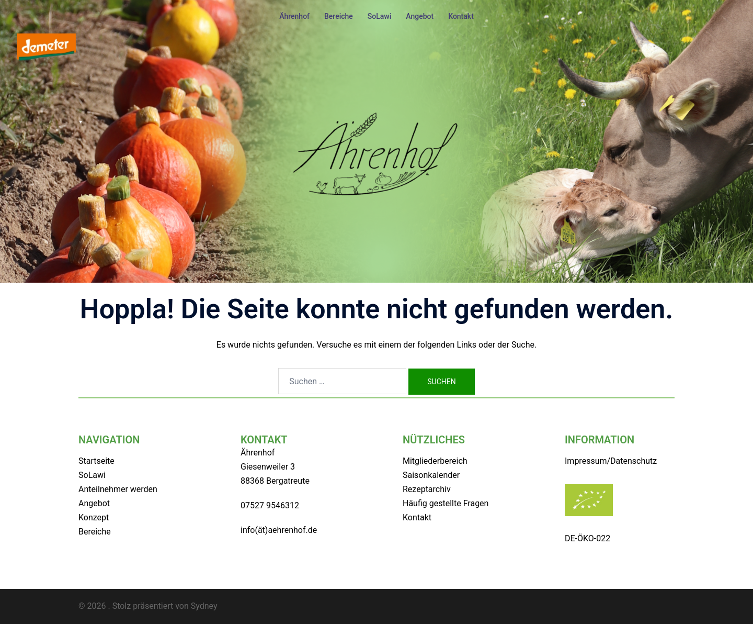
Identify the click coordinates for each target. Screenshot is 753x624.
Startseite (96, 461)
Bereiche (338, 16)
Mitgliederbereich (435, 461)
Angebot (419, 16)
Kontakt (461, 16)
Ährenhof (294, 16)
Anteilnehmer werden (117, 489)
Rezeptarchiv (427, 489)
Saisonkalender (431, 475)
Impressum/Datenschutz (611, 461)
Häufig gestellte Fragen (445, 503)
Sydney (204, 606)
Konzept (93, 517)
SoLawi (380, 16)
